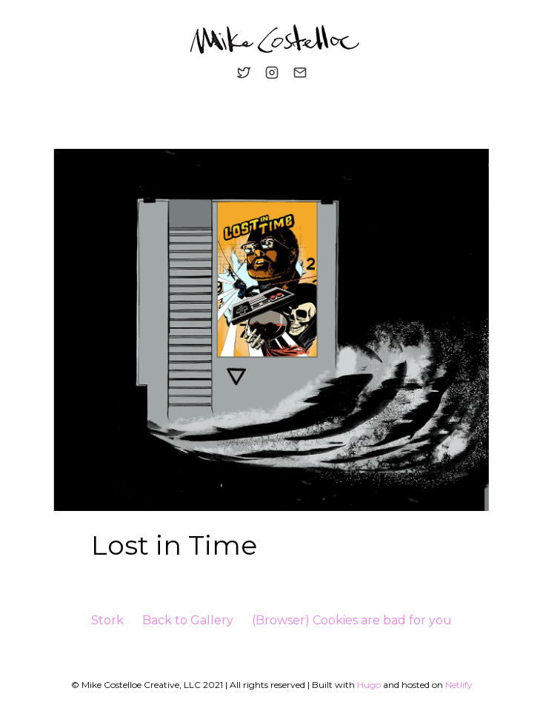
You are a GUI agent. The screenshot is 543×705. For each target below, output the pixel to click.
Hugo (369, 684)
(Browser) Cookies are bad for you (352, 620)
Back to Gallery (187, 620)
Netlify (459, 684)
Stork (107, 620)
